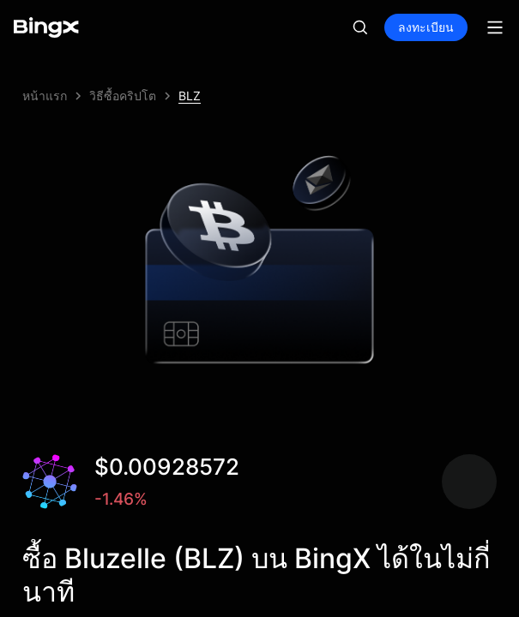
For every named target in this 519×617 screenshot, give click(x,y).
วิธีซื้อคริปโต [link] (122, 95)
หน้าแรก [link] (44, 95)
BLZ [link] (189, 95)
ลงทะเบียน (426, 27)
